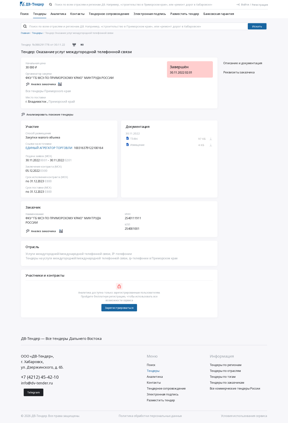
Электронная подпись (150, 14)
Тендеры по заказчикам (227, 383)
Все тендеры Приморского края (48, 91)
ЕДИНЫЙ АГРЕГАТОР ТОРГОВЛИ (49, 148)
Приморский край (61, 102)
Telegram (33, 392)
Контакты (77, 14)
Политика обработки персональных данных (150, 416)
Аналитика (58, 14)
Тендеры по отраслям (225, 371)
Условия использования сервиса (244, 416)
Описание (242, 63)
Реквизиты (239, 73)
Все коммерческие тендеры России (235, 389)
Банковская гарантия (218, 14)
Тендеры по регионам (226, 365)
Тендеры (39, 14)
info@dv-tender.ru (37, 383)
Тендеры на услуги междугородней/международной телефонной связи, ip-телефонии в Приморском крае (102, 259)
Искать (257, 27)
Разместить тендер (184, 14)
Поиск (24, 14)
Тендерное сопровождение (109, 14)
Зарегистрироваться (119, 308)
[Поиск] (50, 4)
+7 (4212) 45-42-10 (40, 377)
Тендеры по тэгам (223, 377)
